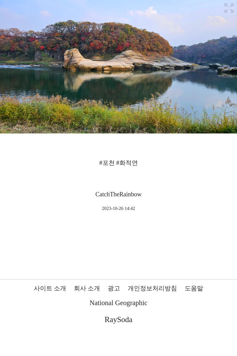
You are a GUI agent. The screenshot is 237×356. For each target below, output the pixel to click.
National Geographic (118, 303)
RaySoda (118, 319)
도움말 (194, 288)
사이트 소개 (50, 288)
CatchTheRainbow (118, 194)
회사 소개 (87, 288)
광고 (114, 288)
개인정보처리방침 (152, 288)
